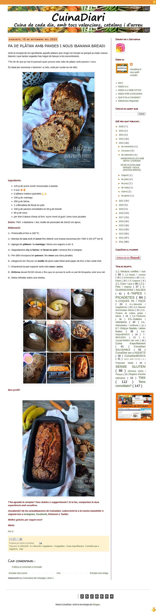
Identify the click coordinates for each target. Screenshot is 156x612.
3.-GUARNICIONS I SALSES (131, 288)
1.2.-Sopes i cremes (135, 274)
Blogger (96, 604)
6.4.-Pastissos (139, 316)
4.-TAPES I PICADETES (131, 295)
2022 (121, 143)
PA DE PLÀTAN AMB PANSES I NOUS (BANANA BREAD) (131, 167)
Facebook (41, 514)
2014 (121, 229)
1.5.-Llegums (134, 280)
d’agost (125, 175)
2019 (121, 209)
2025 (121, 131)
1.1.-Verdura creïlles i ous (131, 271)
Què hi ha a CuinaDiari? (129, 97)
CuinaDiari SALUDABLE (131, 348)
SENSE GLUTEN (131, 366)
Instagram (29, 514)
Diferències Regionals (128, 101)
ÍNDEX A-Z (123, 86)
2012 (121, 238)
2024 (121, 135)
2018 (121, 213)
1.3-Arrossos (128, 277)
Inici (58, 573)
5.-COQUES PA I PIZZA (131, 301)
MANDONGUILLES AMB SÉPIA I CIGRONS (132, 159)
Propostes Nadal (126, 363)
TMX (21, 549)
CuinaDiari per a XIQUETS (131, 352)
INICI (120, 83)
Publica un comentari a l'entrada (27, 567)
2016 (121, 221)
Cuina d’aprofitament (75, 546)
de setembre (127, 155)
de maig (125, 187)
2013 (121, 233)
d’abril (124, 191)
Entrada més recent (18, 573)
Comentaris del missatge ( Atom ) (38, 578)
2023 (121, 139)
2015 (121, 225)
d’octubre (125, 151)
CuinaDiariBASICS (135, 355)
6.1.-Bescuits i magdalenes (41, 546)
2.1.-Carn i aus (124, 283)
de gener (125, 195)
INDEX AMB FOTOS (132, 359)
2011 (121, 242)
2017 (121, 217)
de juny (125, 183)
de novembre (127, 146)
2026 (121, 126)
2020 (121, 205)
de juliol (125, 179)
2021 (121, 201)
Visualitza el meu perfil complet (135, 72)
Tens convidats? (131, 384)
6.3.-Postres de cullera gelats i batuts (131, 313)
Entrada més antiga (99, 573)
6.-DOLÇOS (23, 546)
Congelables (59, 546)
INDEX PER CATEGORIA (130, 94)
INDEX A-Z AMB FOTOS (129, 90)
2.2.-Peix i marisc (131, 285)
